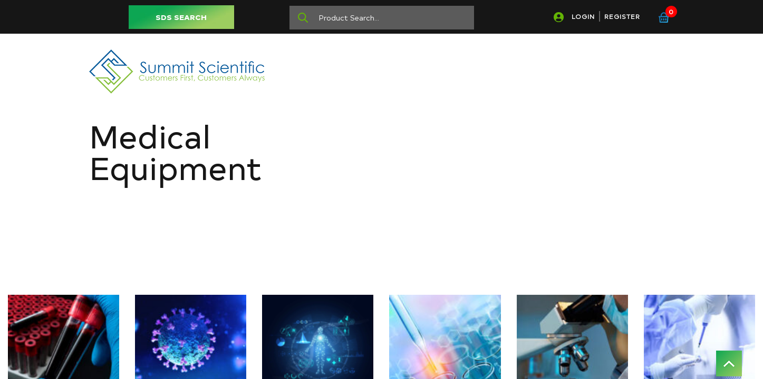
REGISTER (622, 16)
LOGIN (583, 16)
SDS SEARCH (181, 17)
